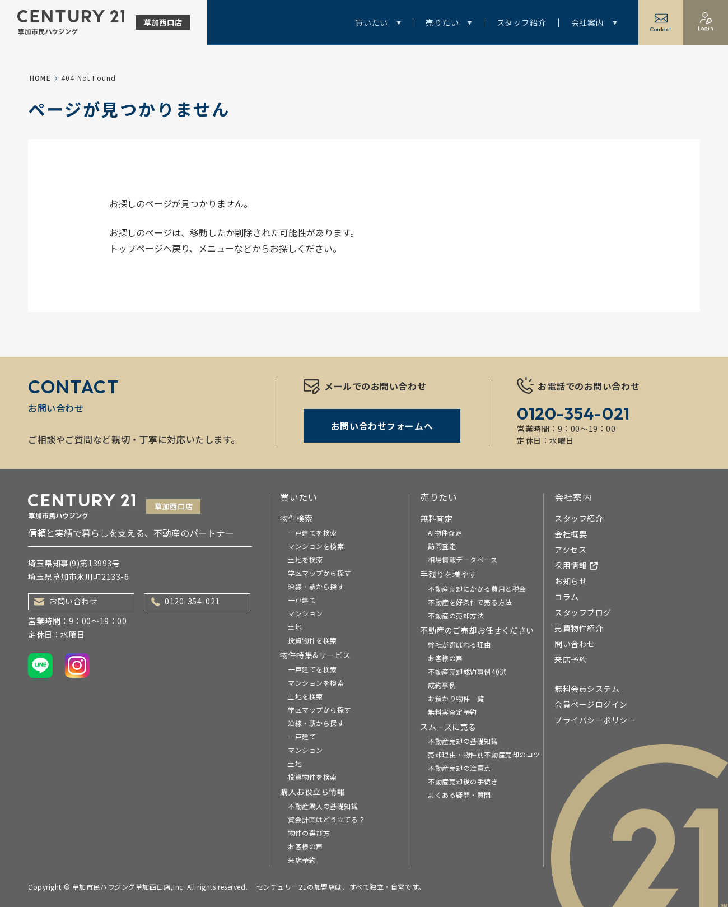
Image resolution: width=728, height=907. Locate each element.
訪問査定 (442, 546)
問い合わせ (574, 643)
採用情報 (576, 565)
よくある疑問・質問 (459, 794)
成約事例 (442, 685)
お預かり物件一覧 (456, 698)
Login (706, 22)
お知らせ (570, 581)
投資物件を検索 (312, 640)
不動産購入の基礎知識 (323, 806)
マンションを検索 (316, 546)
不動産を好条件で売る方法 (470, 602)
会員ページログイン (591, 704)
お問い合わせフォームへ (382, 425)
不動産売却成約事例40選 (467, 671)
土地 (295, 626)
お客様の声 (305, 846)
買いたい (378, 22)
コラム (566, 596)
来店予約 (302, 859)
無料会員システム (586, 688)
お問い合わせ (65, 601)
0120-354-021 (185, 601)
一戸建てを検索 (312, 532)
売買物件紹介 (578, 628)
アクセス (570, 549)
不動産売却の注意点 (459, 768)
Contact (660, 22)
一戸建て (302, 599)
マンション (305, 613)
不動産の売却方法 (456, 615)
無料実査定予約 (452, 712)
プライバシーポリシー (595, 719)
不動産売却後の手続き (463, 781)
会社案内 (594, 22)
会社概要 (570, 533)
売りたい (449, 22)
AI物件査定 (445, 532)
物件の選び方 (309, 833)
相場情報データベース (463, 559)
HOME (40, 77)
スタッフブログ (583, 612)
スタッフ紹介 (522, 22)
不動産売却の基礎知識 (463, 741)
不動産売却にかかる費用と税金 (477, 588)
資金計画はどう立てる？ (326, 819)
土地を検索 (305, 559)
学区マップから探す (319, 573)
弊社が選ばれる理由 (459, 644)
